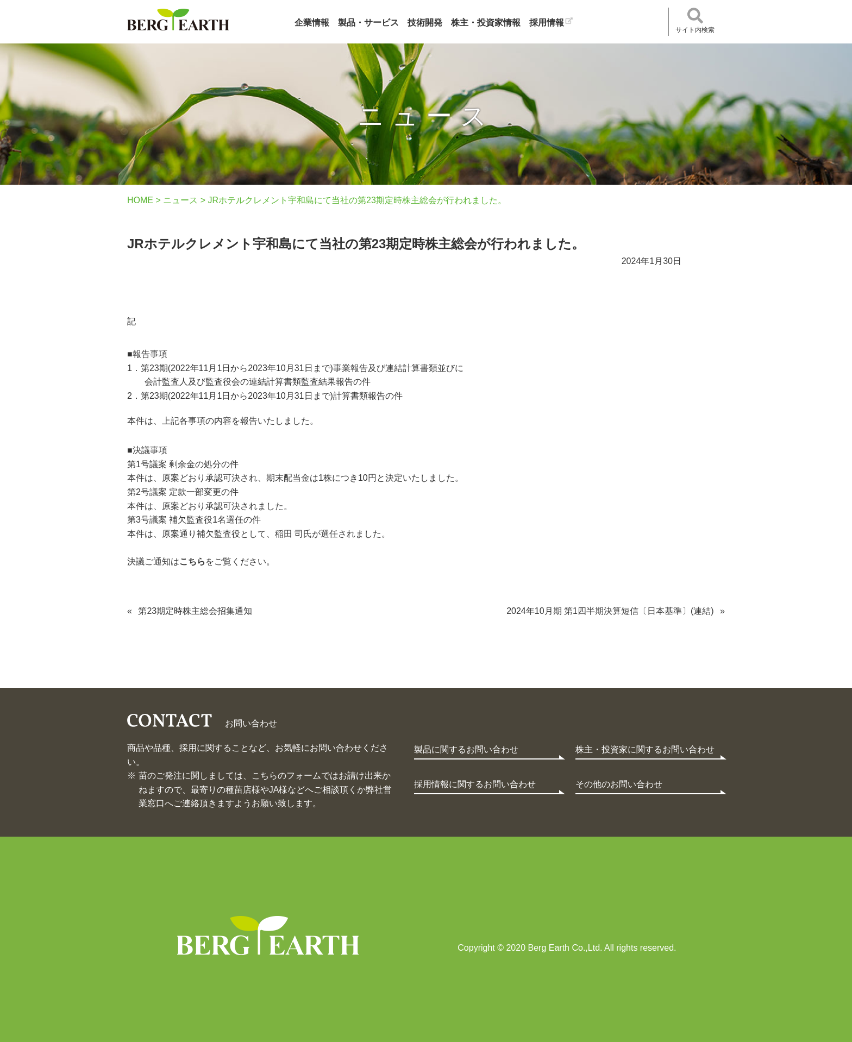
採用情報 (546, 22)
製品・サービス (368, 22)
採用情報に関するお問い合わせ (475, 784)
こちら (192, 561)
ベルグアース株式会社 (178, 19)
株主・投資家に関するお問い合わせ (645, 749)
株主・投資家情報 (486, 22)
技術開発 (425, 22)
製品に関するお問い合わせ (466, 749)
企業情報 (312, 22)
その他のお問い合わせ (618, 784)
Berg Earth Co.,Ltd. (268, 935)
